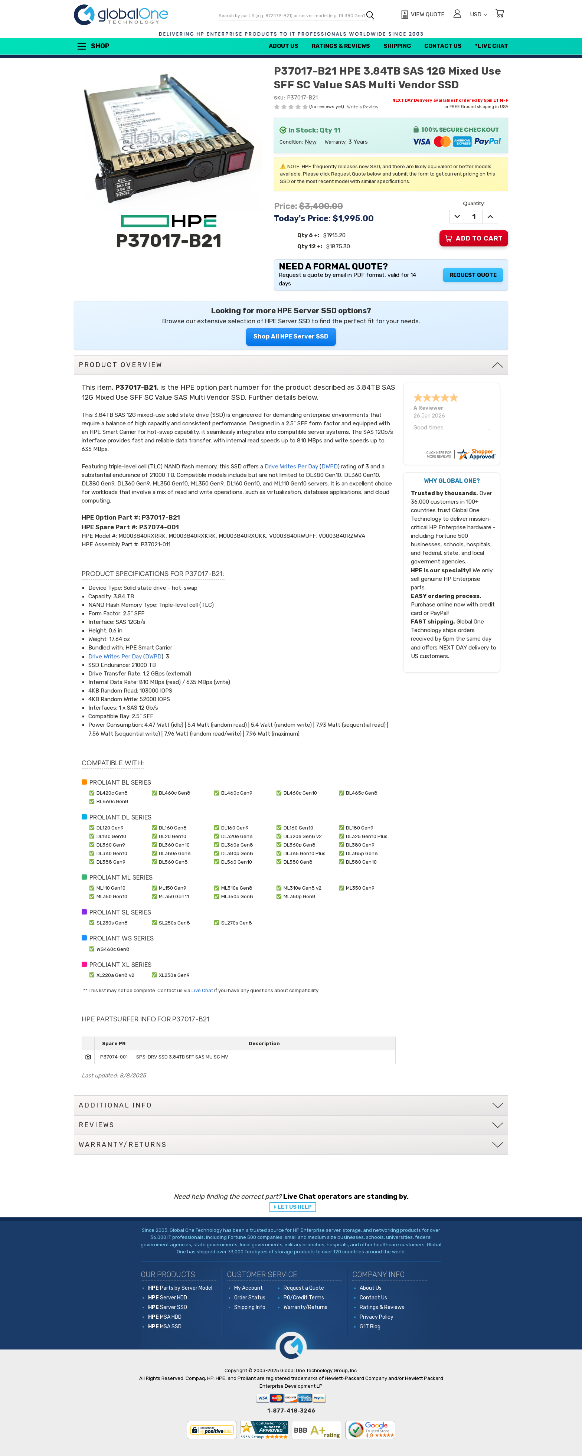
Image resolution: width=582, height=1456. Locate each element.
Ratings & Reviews (341, 46)
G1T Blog (370, 1327)
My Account (248, 1288)
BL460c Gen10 (300, 793)
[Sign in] (457, 15)
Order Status (249, 1298)
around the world (385, 1251)
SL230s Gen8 (112, 923)
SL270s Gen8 (236, 923)
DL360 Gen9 (111, 845)
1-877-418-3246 (291, 1410)
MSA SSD (165, 1327)
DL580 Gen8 (298, 862)
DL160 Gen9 (235, 828)
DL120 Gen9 (110, 828)
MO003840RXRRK (142, 536)
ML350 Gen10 (112, 896)
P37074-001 (159, 527)
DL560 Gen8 (173, 862)
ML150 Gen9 (172, 888)
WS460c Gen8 (113, 949)
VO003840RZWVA (341, 536)
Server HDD (167, 1298)
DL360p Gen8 (299, 845)
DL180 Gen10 (111, 836)
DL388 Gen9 (111, 862)
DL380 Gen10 (112, 853)
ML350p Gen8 (299, 896)
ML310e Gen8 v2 (302, 888)
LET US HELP (295, 1207)
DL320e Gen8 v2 (303, 836)
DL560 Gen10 (236, 862)
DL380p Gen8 (237, 853)
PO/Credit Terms (304, 1298)
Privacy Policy (376, 1317)
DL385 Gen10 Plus (305, 853)
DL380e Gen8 (175, 853)
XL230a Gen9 (174, 975)
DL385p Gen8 (362, 853)
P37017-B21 (161, 517)
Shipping (397, 46)
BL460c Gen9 (236, 793)
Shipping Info (249, 1307)
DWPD (329, 466)
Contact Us (443, 46)
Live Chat (202, 990)
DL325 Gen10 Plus (367, 836)
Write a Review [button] (363, 106)
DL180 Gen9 (359, 828)
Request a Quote (304, 1288)
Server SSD (167, 1307)
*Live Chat (491, 46)
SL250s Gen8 (174, 923)
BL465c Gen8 (361, 793)
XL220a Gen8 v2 (115, 975)
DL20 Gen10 (172, 836)
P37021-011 (155, 544)
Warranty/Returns (305, 1307)
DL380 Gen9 (360, 845)
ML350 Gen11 (174, 896)
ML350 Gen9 (360, 888)
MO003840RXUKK (242, 536)
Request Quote (473, 275)
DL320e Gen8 (237, 836)
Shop (92, 46)
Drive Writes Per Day (291, 466)
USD (478, 14)
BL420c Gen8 (112, 793)
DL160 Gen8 (173, 828)
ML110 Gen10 (111, 888)
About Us (283, 46)
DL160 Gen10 (298, 828)
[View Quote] (422, 14)
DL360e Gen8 (237, 845)
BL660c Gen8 (112, 801)
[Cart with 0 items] (499, 15)
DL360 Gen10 (174, 845)
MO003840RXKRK (192, 536)
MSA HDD (165, 1317)
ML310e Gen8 (236, 888)
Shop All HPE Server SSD (291, 336)
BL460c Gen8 (174, 793)
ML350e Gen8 (237, 896)
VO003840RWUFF (292, 536)
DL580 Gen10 (361, 862)
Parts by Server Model (180, 1288)
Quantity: (474, 203)
